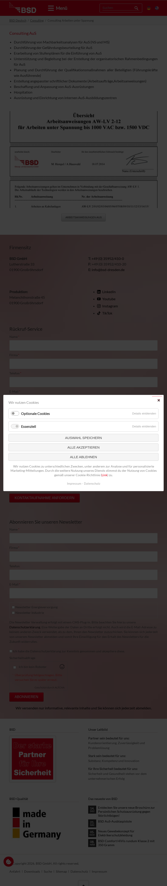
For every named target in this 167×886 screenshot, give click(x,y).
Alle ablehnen (83, 457)
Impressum (74, 483)
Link (104, 475)
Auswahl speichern (83, 438)
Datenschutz (92, 483)
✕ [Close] (158, 400)
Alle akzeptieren (83, 447)
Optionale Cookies (35, 414)
